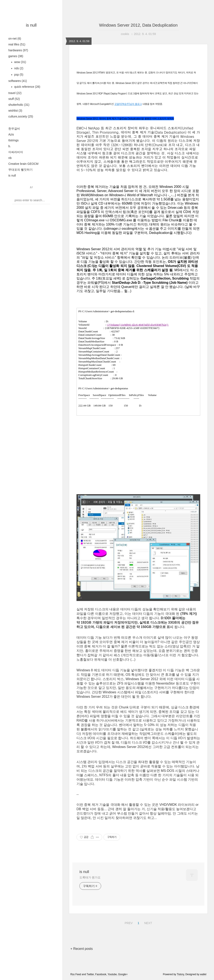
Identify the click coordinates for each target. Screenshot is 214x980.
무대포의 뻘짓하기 (20, 169)
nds (18, 68)
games (15, 56)
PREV (128, 922)
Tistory (180, 974)
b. (9, 146)
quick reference (26, 86)
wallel (203, 974)
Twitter (90, 974)
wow (19, 62)
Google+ (123, 974)
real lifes (16, 44)
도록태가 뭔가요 (90, 877)
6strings (13, 140)
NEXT (147, 922)
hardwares (18, 50)
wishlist (15, 110)
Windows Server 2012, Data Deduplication (138, 25)
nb (10, 158)
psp (18, 74)
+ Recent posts (81, 948)
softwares (17, 81)
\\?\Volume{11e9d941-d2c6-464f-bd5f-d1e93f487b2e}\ (138, 324)
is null (31, 25)
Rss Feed (75, 974)
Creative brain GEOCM (23, 163)
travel (15, 93)
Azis (11, 134)
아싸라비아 (15, 152)
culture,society (20, 116)
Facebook (100, 974)
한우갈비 (14, 128)
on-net (14, 38)
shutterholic (18, 104)
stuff (14, 99)
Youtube (112, 974)
